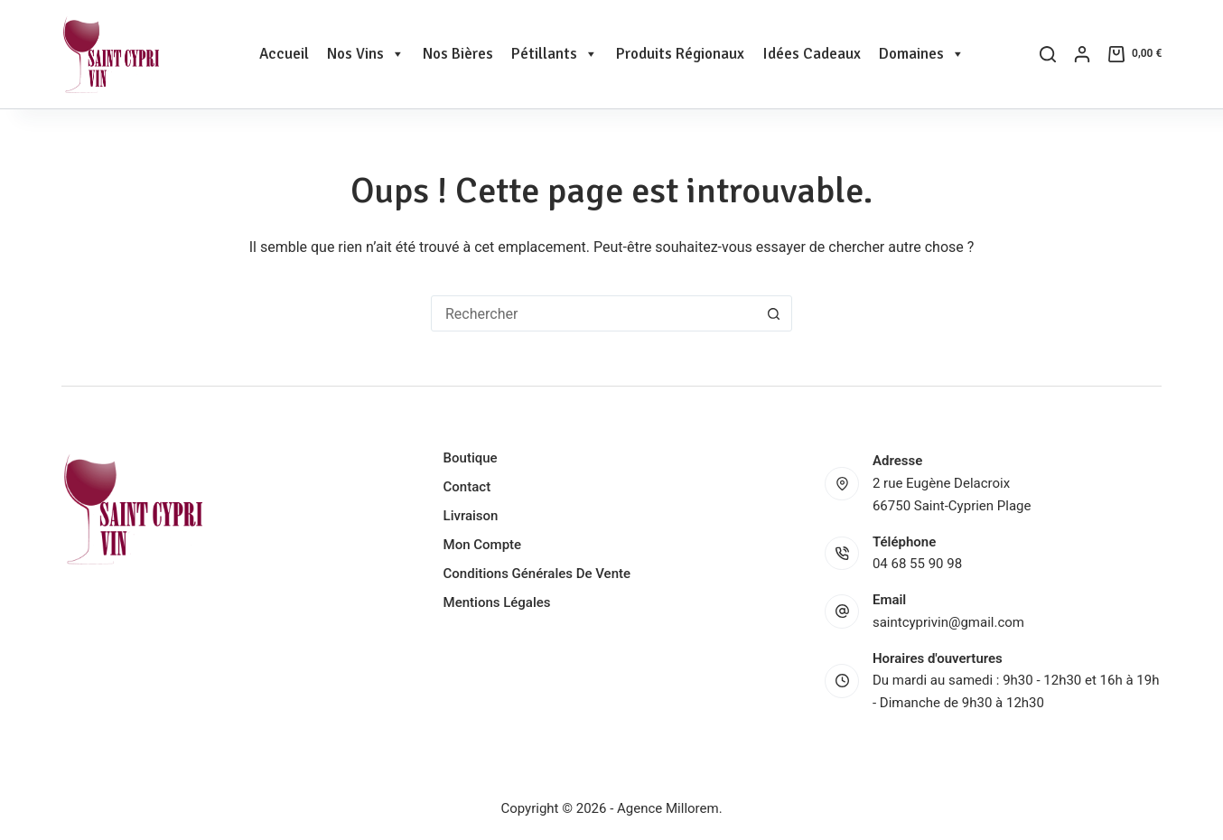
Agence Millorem (668, 808)
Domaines (922, 54)
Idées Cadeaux (811, 53)
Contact (467, 487)
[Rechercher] (1048, 54)
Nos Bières (458, 53)
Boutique (470, 458)
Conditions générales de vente (536, 573)
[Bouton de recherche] (773, 313)
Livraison (471, 516)
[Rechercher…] (593, 313)
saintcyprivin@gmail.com (948, 622)
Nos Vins (366, 54)
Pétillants (554, 54)
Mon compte (482, 545)
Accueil (284, 53)
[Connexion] (1082, 54)
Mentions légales (497, 602)
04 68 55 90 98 (917, 563)
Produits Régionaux (680, 53)
